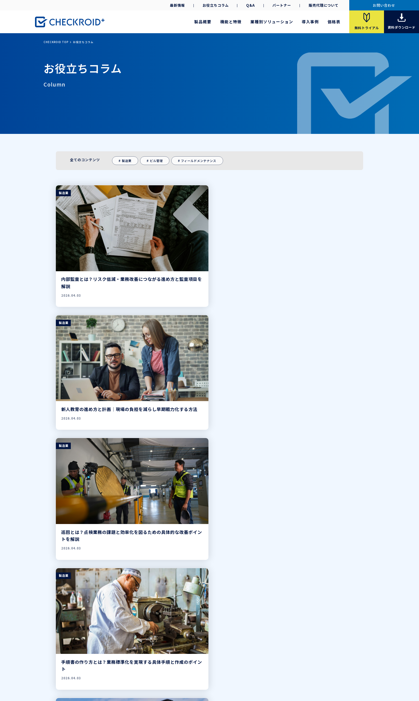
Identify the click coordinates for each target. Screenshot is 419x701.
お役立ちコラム (216, 5)
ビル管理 (156, 161)
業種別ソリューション (271, 21)
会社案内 (175, 672)
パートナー (281, 5)
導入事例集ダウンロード (216, 651)
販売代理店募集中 (326, 642)
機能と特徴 (231, 21)
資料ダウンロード (179, 651)
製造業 (126, 161)
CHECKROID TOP (56, 42)
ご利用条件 (242, 672)
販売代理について (324, 5)
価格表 (334, 21)
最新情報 (177, 5)
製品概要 (202, 21)
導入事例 (310, 21)
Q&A (250, 5)
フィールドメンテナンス (198, 161)
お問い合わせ (384, 5)
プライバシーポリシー (208, 672)
